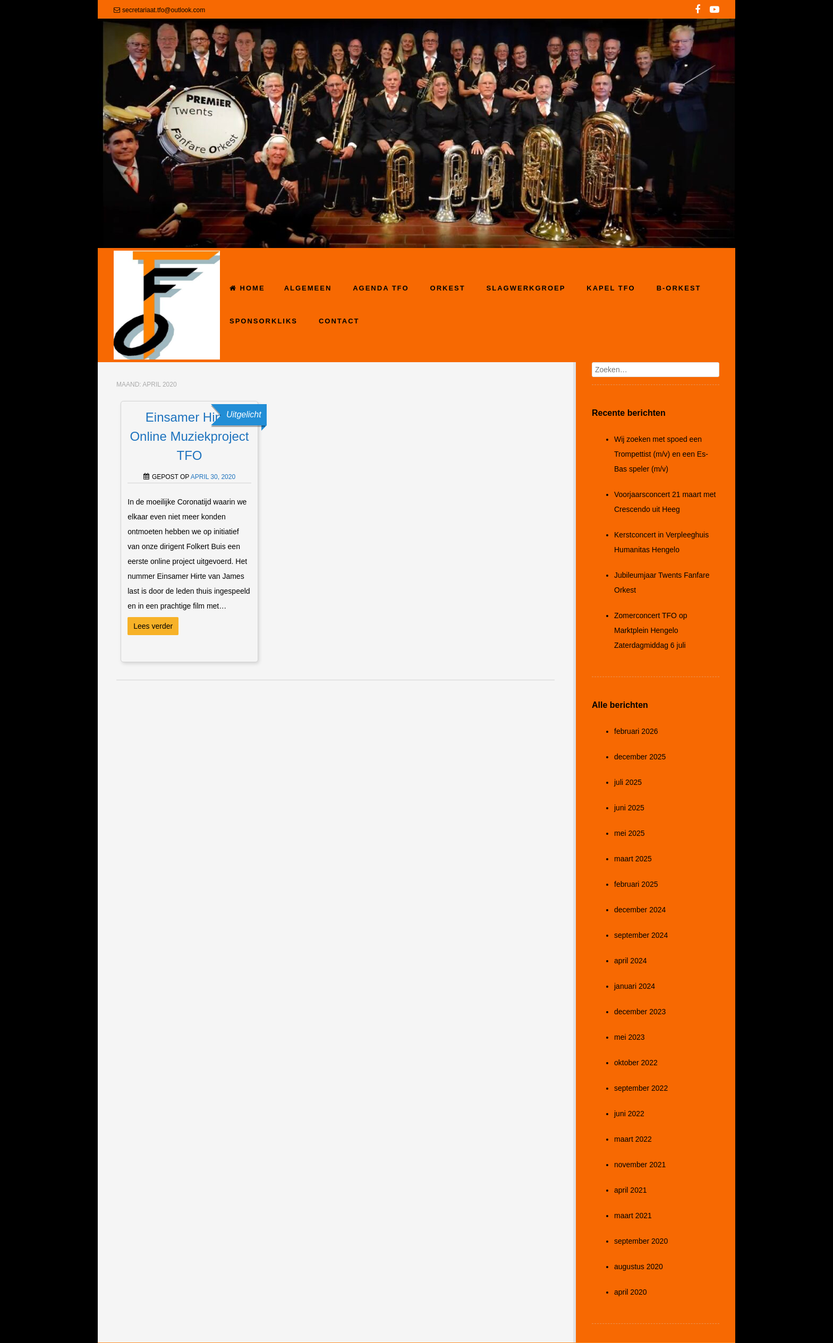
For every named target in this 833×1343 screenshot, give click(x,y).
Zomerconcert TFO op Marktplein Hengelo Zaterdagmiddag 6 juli (650, 630)
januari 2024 (634, 986)
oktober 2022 (636, 1062)
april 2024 (630, 960)
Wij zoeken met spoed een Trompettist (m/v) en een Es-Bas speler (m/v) (661, 454)
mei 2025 (629, 833)
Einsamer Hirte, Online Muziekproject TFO (189, 436)
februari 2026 (636, 731)
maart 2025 (633, 858)
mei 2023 (629, 1037)
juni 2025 (629, 807)
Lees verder (153, 626)
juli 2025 (628, 782)
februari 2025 (636, 884)
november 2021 (640, 1164)
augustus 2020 (638, 1266)
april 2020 (630, 1292)
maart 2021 (633, 1215)
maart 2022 (633, 1139)
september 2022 (641, 1088)
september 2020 (641, 1241)
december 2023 (640, 1011)
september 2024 (641, 935)
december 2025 (640, 756)
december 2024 (640, 909)
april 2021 (630, 1190)
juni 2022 (629, 1113)
